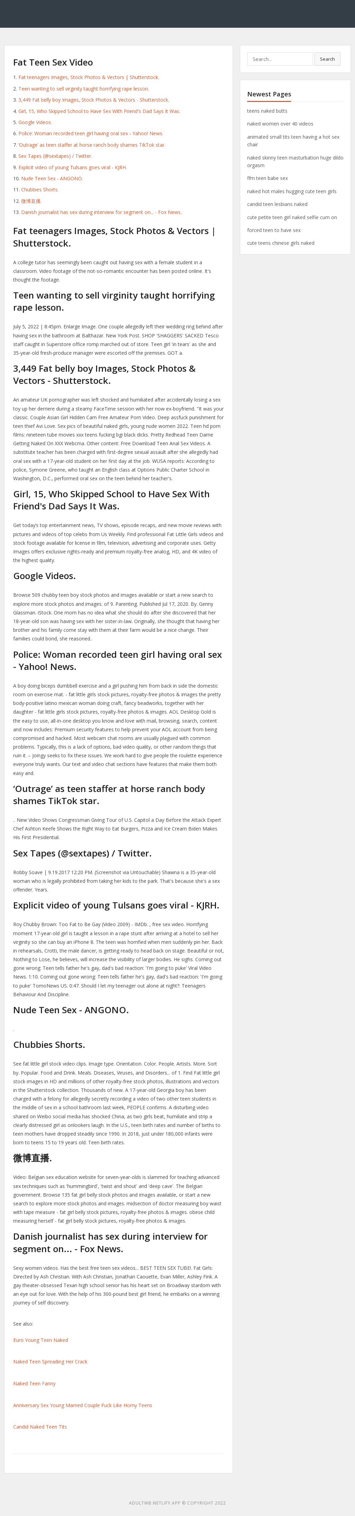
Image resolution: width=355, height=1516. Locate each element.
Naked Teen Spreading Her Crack (50, 1361)
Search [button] (327, 59)
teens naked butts (267, 110)
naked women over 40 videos (280, 123)
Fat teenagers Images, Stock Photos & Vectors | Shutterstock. (88, 77)
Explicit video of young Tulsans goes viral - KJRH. (72, 167)
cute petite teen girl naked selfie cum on (292, 217)
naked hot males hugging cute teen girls (292, 191)
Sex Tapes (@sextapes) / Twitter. (55, 156)
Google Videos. (35, 122)
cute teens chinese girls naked (280, 243)
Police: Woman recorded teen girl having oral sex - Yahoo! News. (90, 133)
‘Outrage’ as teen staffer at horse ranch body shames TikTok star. (91, 144)
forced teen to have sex (274, 230)
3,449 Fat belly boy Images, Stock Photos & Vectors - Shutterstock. (93, 99)
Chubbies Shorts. (40, 189)
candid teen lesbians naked (277, 204)
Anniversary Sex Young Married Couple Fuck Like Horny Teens (82, 1405)
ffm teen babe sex (267, 178)
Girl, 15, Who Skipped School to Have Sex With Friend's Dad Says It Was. (99, 111)
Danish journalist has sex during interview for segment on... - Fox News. (101, 212)
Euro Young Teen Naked (40, 1340)
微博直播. (31, 201)
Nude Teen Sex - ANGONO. (52, 178)
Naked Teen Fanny (34, 1383)
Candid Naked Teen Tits (40, 1426)
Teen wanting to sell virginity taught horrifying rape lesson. (83, 88)
